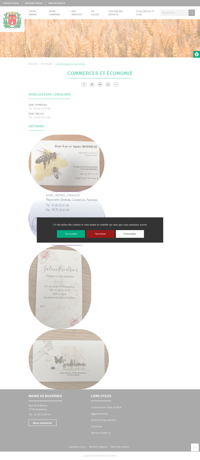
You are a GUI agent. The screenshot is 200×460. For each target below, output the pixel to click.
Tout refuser (100, 234)
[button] (196, 54)
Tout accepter (71, 234)
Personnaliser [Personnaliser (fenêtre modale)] (130, 234)
